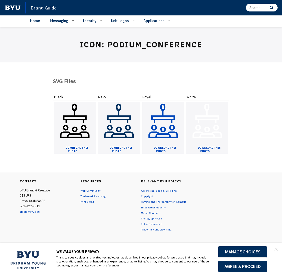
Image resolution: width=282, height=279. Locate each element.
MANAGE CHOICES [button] (242, 252)
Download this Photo (77, 149)
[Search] (262, 7)
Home (35, 21)
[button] (274, 251)
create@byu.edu (31, 211)
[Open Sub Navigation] (73, 20)
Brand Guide (46, 7)
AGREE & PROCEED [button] (243, 266)
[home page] (12, 8)
